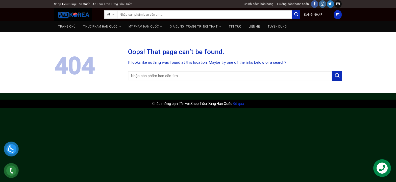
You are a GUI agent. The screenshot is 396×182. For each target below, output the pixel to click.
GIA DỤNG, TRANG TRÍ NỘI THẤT (195, 26)
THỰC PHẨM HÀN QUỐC (102, 26)
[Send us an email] (337, 4)
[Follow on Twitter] (330, 4)
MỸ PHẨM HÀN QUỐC (145, 26)
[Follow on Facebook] (314, 4)
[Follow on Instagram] (322, 4)
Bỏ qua (238, 104)
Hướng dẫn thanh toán (293, 4)
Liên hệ (254, 26)
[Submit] (296, 14)
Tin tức (235, 26)
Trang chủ (67, 26)
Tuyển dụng (277, 26)
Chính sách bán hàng (259, 4)
